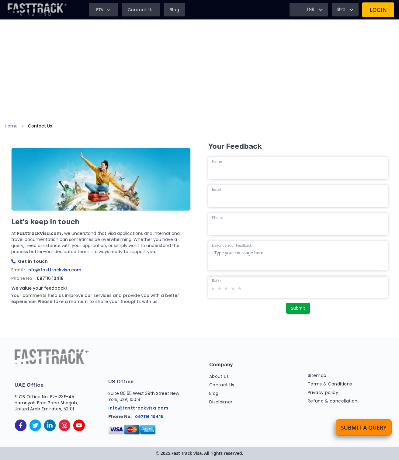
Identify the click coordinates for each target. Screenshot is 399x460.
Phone (217, 217)
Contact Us (141, 10)
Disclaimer (221, 402)
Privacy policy (323, 392)
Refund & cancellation (332, 401)
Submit (298, 308)
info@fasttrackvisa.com (138, 408)
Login (378, 9)
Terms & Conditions (330, 384)
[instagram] (64, 425)
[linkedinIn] (50, 425)
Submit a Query (364, 427)
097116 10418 (149, 417)
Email (216, 189)
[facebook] (21, 425)
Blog (174, 10)
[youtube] (79, 425)
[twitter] (35, 425)
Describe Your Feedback (232, 245)
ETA (103, 9)
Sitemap (317, 375)
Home (11, 126)
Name (217, 161)
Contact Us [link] (40, 126)
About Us (219, 376)
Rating (217, 281)
